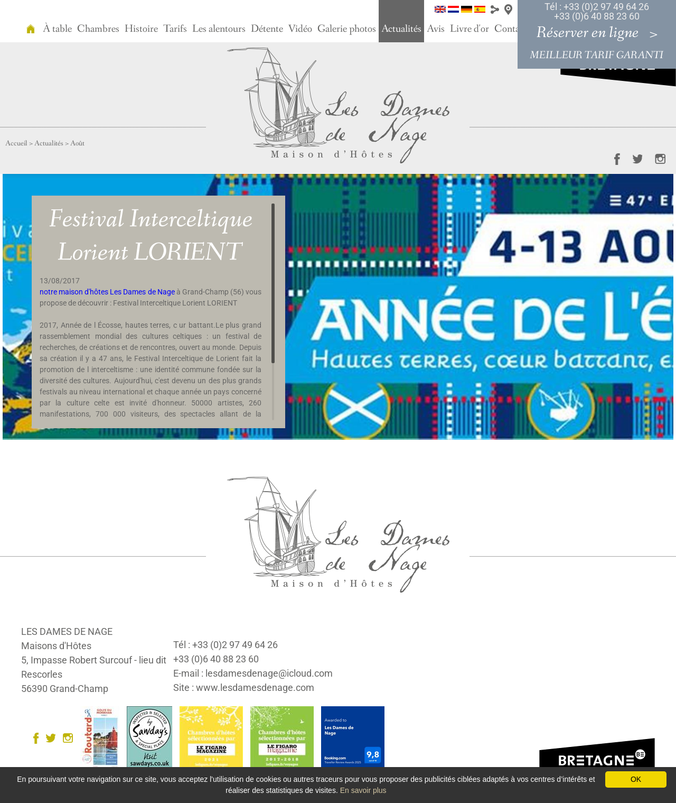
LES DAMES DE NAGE (66, 631)
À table (57, 29)
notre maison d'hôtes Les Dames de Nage (107, 292)
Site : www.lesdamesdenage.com (243, 687)
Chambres (98, 29)
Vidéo (300, 29)
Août (77, 143)
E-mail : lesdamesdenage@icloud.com (253, 673)
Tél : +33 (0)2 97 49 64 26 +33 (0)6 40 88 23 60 (596, 11)
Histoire (141, 29)
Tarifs (175, 29)
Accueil (16, 143)
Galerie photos (346, 29)
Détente (267, 29)
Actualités (401, 29)
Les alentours (219, 29)
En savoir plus (363, 790)
